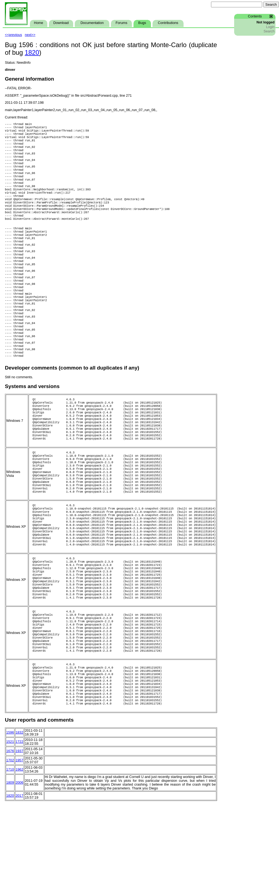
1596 (10, 817)
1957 (19, 845)
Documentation (92, 23)
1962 (19, 854)
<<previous (13, 35)
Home (38, 23)
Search (269, 31)
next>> (30, 35)
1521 (10, 827)
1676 (10, 836)
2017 (19, 881)
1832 (19, 817)
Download (61, 23)
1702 (10, 845)
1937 (19, 836)
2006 (19, 867)
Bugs (142, 23)
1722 (19, 827)
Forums (121, 23)
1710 (10, 854)
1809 (10, 867)
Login (270, 27)
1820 (32, 52)
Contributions (168, 23)
